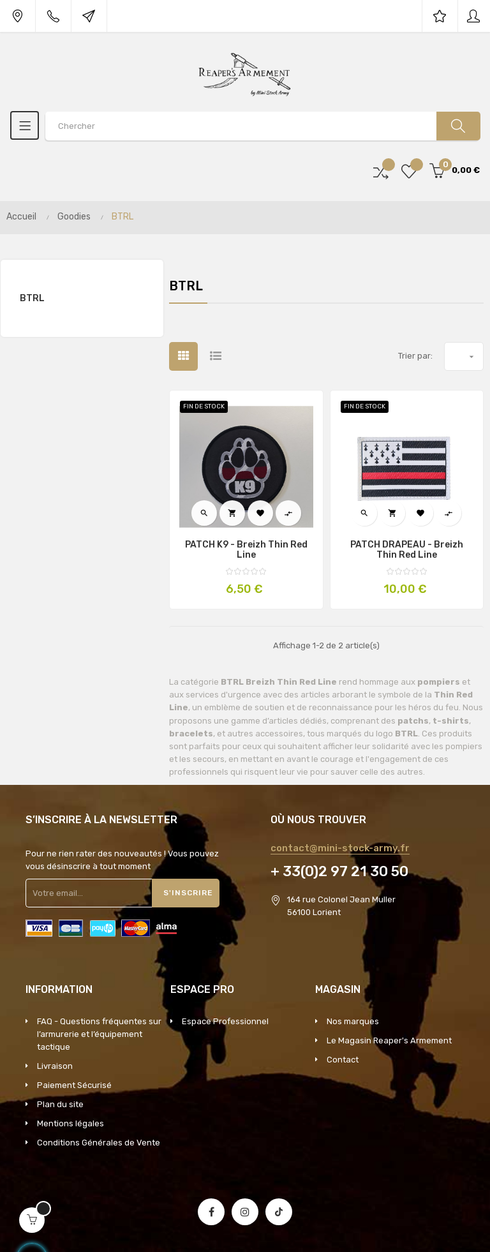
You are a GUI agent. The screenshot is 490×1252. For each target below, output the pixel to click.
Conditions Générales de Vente (98, 1142)
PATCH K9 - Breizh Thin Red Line (246, 550)
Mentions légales (70, 1123)
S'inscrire (188, 892)
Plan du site (60, 1104)
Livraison (55, 1066)
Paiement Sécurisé (74, 1085)
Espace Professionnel (225, 1021)
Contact (343, 1059)
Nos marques (353, 1021)
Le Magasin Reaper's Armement (389, 1040)
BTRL (32, 298)
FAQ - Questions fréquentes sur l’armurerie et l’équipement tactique (99, 1034)
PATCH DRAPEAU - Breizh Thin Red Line (406, 550)
